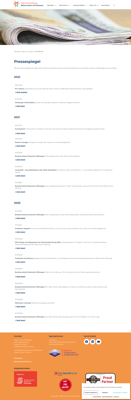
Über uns (94, 5)
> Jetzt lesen (20, 106)
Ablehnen (105, 392)
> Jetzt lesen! (20, 133)
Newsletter (105, 5)
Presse (31, 51)
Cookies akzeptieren (91, 392)
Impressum (116, 396)
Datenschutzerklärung (107, 396)
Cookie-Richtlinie (97, 396)
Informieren (65, 5)
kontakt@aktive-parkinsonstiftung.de (28, 350)
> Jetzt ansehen (21, 92)
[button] (114, 5)
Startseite (17, 51)
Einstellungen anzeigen (120, 392)
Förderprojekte (80, 5)
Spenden (51, 5)
